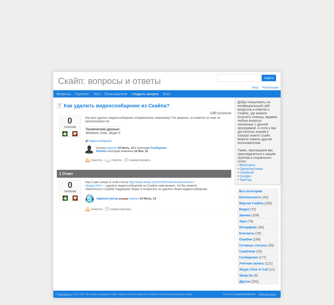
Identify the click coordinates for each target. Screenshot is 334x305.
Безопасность (250, 197)
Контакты (246, 233)
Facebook (247, 172)
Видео (244, 209)
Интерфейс (248, 227)
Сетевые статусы (253, 245)
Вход (255, 87)
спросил (111, 147)
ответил (134, 198)
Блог (166, 94)
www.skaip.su (65, 294)
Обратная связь (267, 294)
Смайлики (247, 251)
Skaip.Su (246, 275)
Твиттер (245, 180)
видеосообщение (100, 141)
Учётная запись (251, 263)
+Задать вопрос (145, 94)
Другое (244, 281)
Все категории (250, 191)
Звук (243, 221)
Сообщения (248, 257)
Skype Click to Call (253, 269)
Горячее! (82, 94)
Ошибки (245, 239)
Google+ (246, 176)
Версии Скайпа (251, 203)
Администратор (107, 198)
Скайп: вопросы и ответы (109, 81)
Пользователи (115, 94)
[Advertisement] (167, 32)
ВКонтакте (247, 165)
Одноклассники (251, 169)
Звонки (245, 215)
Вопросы (64, 94)
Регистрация (270, 87)
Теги (96, 94)
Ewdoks (101, 151)
